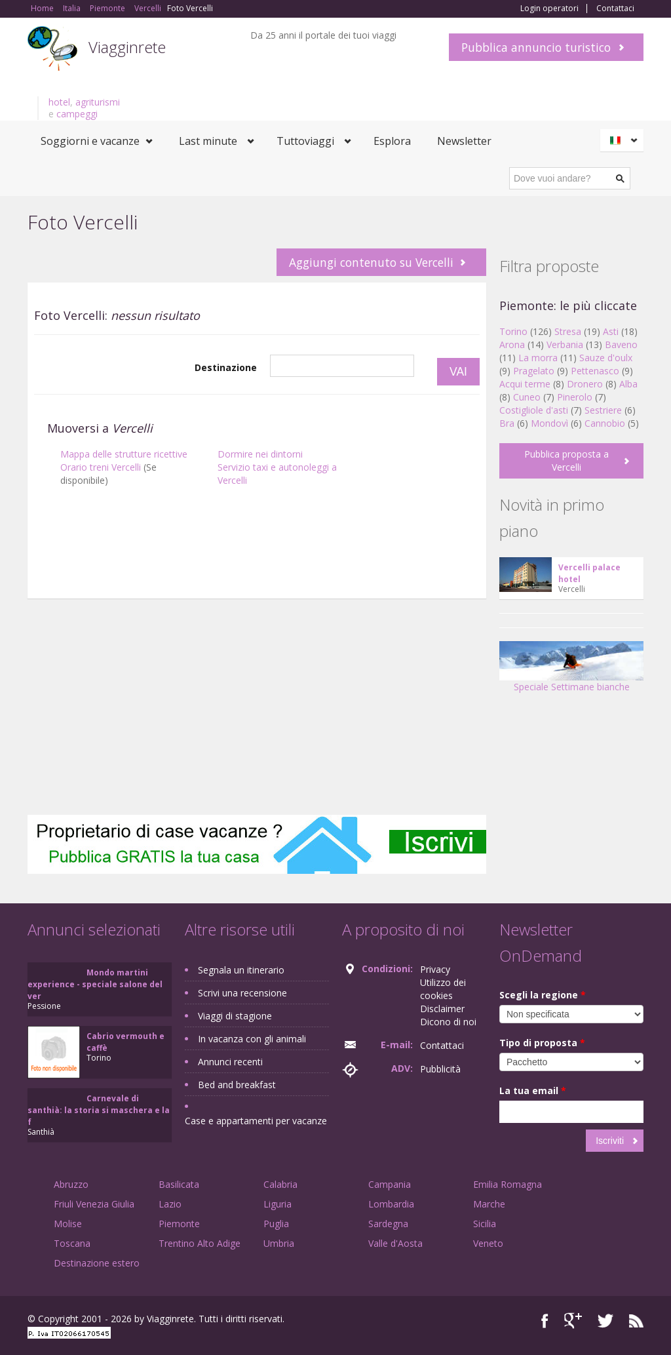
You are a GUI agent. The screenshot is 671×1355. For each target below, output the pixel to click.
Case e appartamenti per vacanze (256, 1120)
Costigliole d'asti (533, 410)
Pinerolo (574, 397)
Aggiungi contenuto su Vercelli (371, 262)
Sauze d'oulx (605, 357)
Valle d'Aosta (395, 1243)
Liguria (277, 1204)
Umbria (278, 1243)
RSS (636, 1320)
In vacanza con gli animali (252, 1038)
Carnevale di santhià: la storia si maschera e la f (99, 1110)
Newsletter (464, 141)
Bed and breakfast (237, 1084)
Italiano (624, 140)
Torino (513, 331)
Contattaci (615, 8)
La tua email (532, 1090)
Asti (611, 331)
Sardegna (388, 1223)
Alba (628, 384)
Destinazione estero (97, 1263)
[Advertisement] (257, 579)
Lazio (170, 1204)
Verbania (564, 344)
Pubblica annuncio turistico (536, 47)
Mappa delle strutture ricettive (123, 454)
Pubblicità (440, 1069)
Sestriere (603, 410)
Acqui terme (524, 384)
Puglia (276, 1223)
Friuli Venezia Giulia (94, 1204)
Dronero (585, 384)
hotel (59, 102)
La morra (538, 357)
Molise (68, 1223)
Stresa (567, 331)
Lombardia (391, 1204)
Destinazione (226, 367)
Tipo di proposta (542, 1042)
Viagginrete (127, 47)
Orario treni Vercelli (100, 467)
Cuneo (527, 397)
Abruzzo (71, 1184)
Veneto (488, 1243)
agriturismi (97, 102)
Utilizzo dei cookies (443, 989)
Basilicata (179, 1184)
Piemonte (179, 1223)
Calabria (280, 1184)
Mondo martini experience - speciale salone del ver (95, 984)
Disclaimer (442, 1008)
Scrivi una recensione (242, 993)
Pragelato (533, 370)
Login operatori (549, 8)
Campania (389, 1184)
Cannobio (605, 423)
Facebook (544, 1320)
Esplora (392, 141)
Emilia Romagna (507, 1184)
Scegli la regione (542, 995)
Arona (512, 344)
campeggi (77, 114)
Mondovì (549, 423)
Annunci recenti (230, 1061)
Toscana (72, 1243)
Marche (489, 1204)
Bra (506, 423)
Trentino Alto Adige (199, 1243)
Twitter (605, 1320)
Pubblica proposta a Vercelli (566, 460)
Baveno (621, 344)
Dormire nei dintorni (260, 454)
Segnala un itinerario (241, 970)
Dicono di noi (448, 1021)
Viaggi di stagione (235, 1016)
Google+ (573, 1320)
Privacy (435, 969)
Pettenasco (595, 370)
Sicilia (484, 1223)
